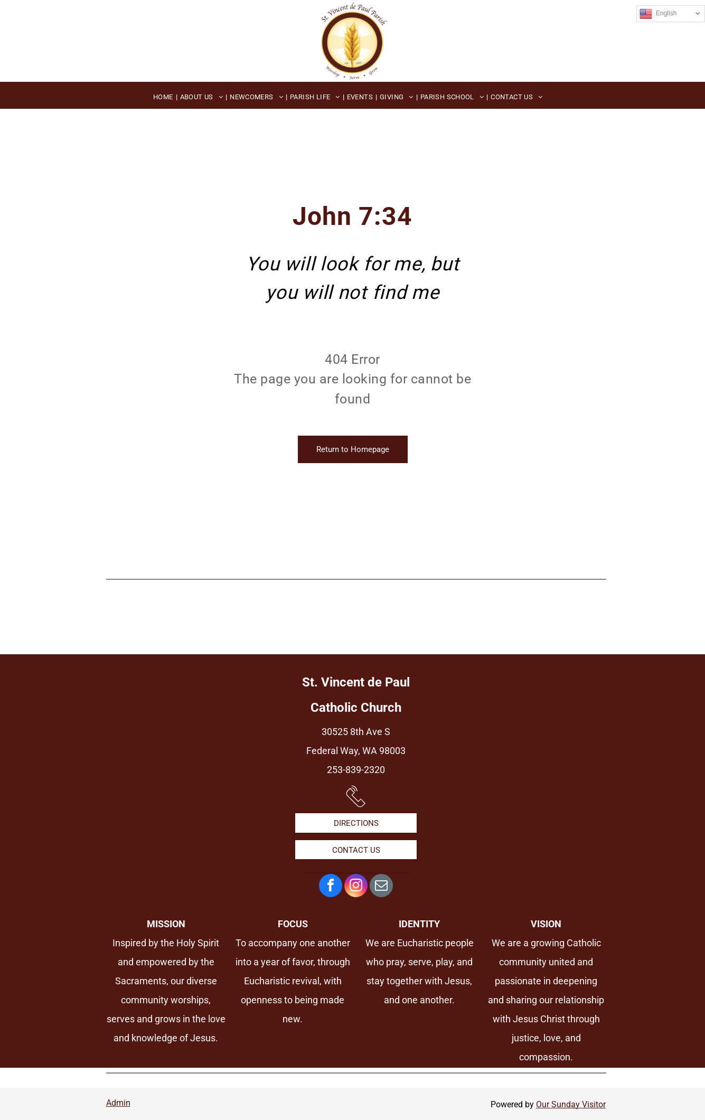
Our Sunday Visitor (571, 1104)
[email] (381, 887)
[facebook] (330, 887)
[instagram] (356, 887)
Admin (118, 1103)
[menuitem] (164, 97)
